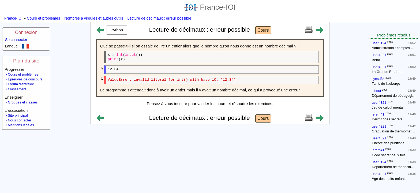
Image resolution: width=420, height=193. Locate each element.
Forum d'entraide (21, 84)
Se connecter (16, 40)
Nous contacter (19, 120)
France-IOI (210, 7)
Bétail (376, 60)
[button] (117, 30)
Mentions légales (21, 125)
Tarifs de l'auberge (386, 83)
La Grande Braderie (387, 72)
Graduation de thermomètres (394, 131)
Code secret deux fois (389, 155)
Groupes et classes (23, 102)
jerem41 (378, 114)
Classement (17, 89)
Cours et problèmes (43, 18)
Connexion (26, 32)
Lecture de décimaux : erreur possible (159, 18)
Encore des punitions (388, 143)
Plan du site (26, 61)
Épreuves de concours (25, 79)
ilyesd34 (378, 79)
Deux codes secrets (387, 119)
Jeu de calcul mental (388, 107)
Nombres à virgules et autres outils (93, 18)
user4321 (379, 55)
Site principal (18, 115)
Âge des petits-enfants (389, 179)
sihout (376, 91)
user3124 (379, 43)
